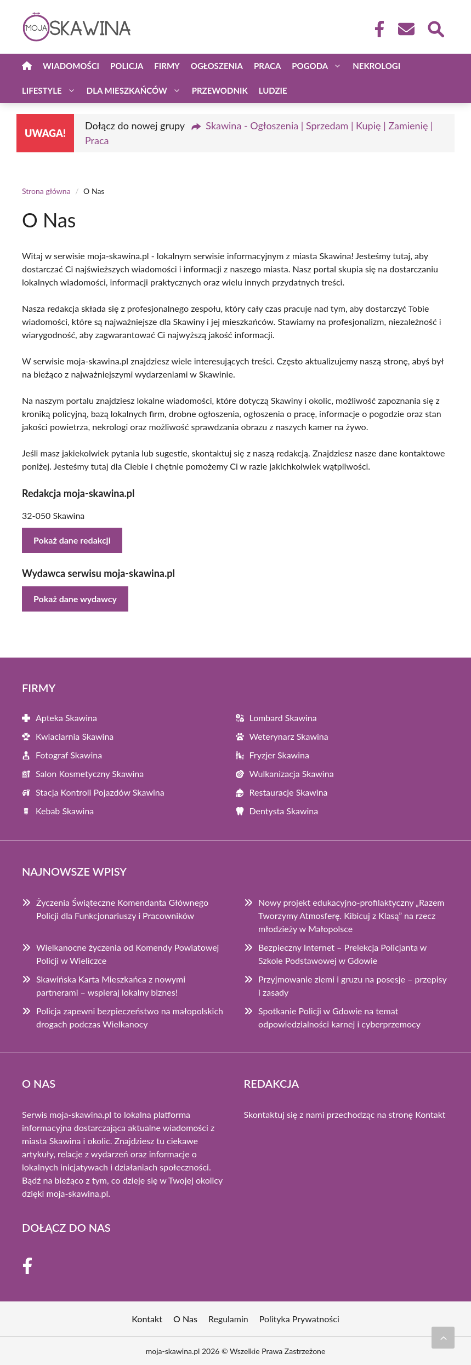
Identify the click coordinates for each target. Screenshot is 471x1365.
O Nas (185, 1318)
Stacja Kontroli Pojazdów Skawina (100, 792)
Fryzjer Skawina (279, 755)
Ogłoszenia (217, 66)
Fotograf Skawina (69, 755)
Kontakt (430, 1114)
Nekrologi (376, 66)
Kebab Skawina (65, 811)
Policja (126, 66)
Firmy (166, 66)
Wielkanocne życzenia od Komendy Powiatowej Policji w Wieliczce (127, 954)
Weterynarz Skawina (288, 736)
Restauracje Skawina (288, 792)
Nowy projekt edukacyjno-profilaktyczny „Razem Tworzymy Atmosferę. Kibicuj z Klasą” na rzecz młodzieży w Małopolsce (351, 915)
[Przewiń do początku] (443, 1338)
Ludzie (273, 90)
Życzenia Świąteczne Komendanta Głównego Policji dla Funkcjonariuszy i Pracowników (122, 909)
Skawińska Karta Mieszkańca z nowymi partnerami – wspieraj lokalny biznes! (110, 985)
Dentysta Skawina (284, 811)
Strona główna (46, 191)
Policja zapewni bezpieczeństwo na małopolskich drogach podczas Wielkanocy (129, 1017)
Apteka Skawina (66, 717)
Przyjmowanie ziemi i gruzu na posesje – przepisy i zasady (352, 985)
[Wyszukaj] (435, 28)
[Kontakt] (405, 29)
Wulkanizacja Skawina (291, 773)
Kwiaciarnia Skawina (75, 736)
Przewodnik (220, 90)
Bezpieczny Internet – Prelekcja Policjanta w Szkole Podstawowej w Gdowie (342, 954)
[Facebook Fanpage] (376, 29)
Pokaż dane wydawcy (75, 598)
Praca (267, 66)
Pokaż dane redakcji (72, 540)
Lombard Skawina (283, 717)
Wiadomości (71, 66)
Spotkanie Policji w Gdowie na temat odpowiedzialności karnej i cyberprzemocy (339, 1017)
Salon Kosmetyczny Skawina (90, 773)
